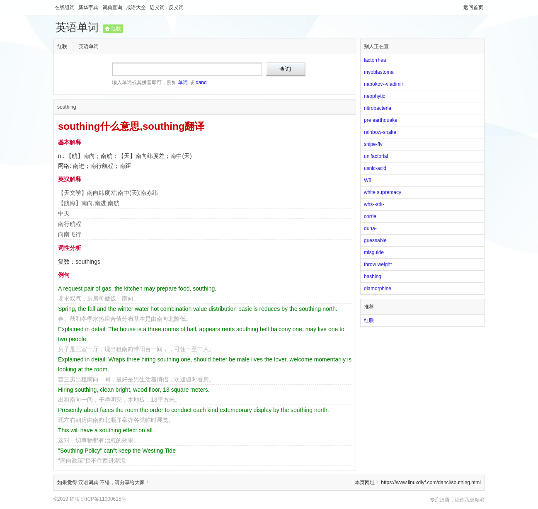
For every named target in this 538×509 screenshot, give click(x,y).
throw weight (378, 264)
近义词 (158, 7)
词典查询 (113, 7)
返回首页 (473, 7)
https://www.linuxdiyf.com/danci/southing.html (431, 482)
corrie (370, 216)
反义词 (176, 7)
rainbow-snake (380, 132)
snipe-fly (373, 144)
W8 (367, 180)
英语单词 (77, 27)
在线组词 (65, 7)
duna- (370, 228)
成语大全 (136, 7)
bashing (372, 276)
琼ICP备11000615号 (103, 499)
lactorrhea (375, 60)
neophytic (374, 96)
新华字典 (88, 7)
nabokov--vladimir (383, 84)
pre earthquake (380, 120)
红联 (116, 29)
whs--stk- (374, 204)
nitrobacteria (377, 108)
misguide (374, 252)
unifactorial (376, 156)
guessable (375, 240)
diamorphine (377, 288)
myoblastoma (378, 72)
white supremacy (382, 192)
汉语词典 (88, 482)
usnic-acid (375, 168)
